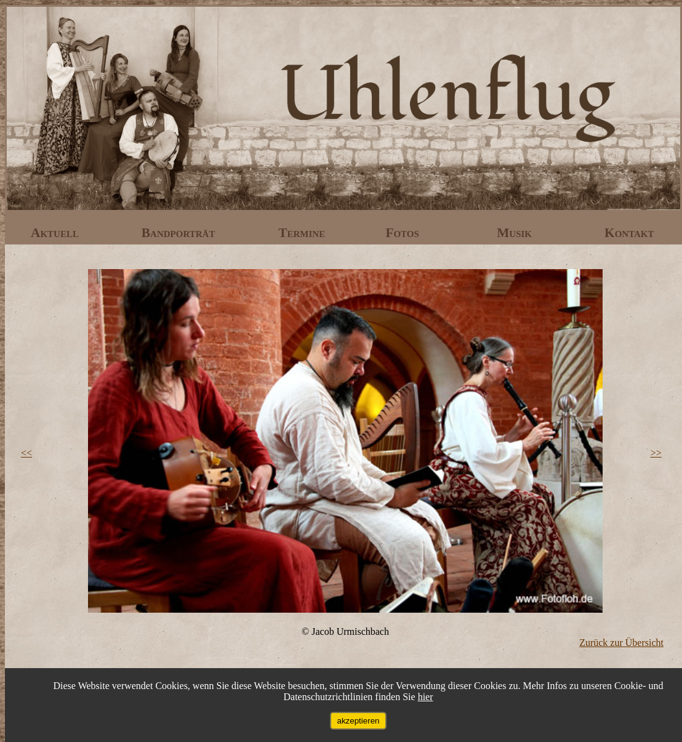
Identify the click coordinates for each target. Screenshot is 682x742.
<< (26, 453)
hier (425, 697)
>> (656, 453)
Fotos (403, 232)
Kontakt (629, 232)
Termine (303, 232)
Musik (516, 232)
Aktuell (56, 232)
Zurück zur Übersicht (621, 642)
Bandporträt (180, 232)
